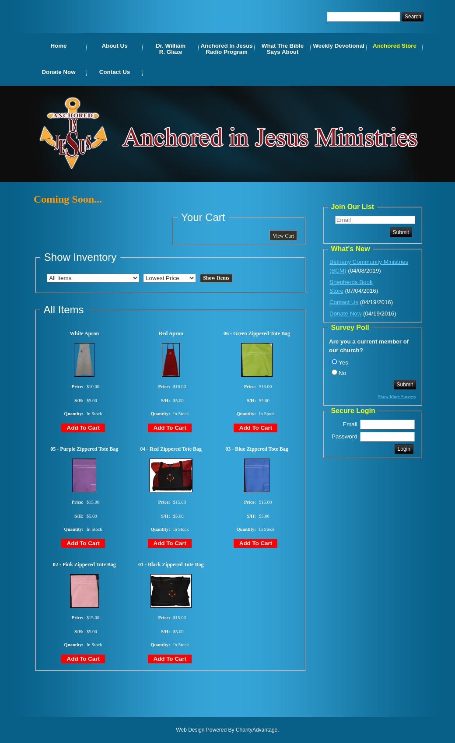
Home (58, 45)
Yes (343, 362)
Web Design (190, 730)
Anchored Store (394, 45)
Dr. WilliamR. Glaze (171, 48)
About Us (114, 45)
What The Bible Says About (283, 48)
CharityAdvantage (256, 730)
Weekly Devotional (338, 45)
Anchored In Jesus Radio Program (226, 48)
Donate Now (58, 72)
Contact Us (114, 72)
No (342, 373)
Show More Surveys (397, 396)
